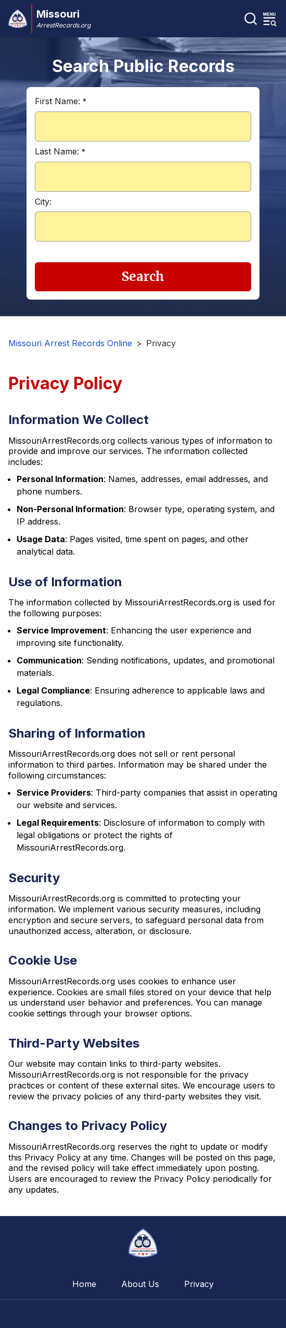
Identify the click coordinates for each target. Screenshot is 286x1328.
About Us (140, 1284)
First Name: (60, 101)
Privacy (199, 1284)
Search (143, 277)
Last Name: (60, 151)
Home (84, 1284)
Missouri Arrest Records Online (70, 343)
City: (43, 201)
